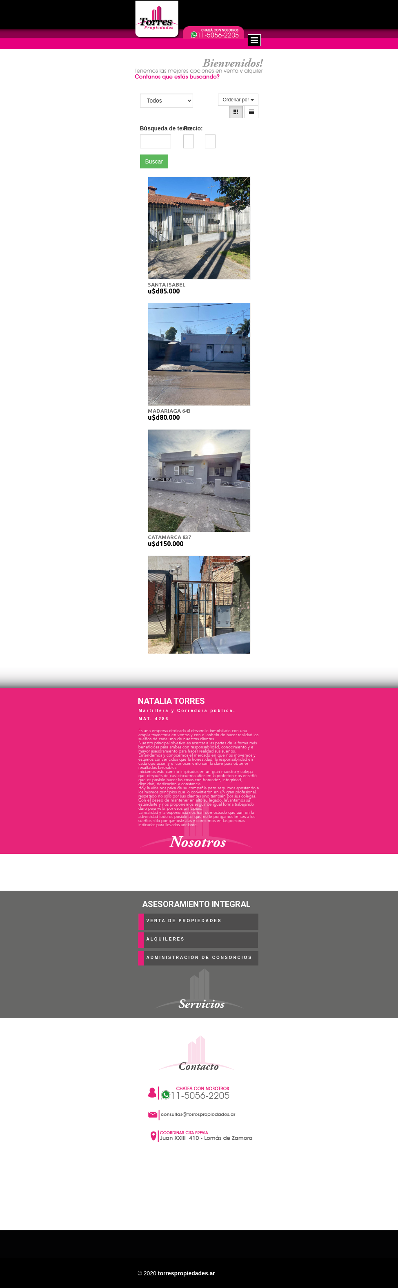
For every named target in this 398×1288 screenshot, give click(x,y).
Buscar (154, 161)
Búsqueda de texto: (155, 128)
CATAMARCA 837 (169, 537)
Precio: (192, 128)
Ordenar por (237, 100)
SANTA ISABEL (167, 284)
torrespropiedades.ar (186, 1273)
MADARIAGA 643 (169, 411)
